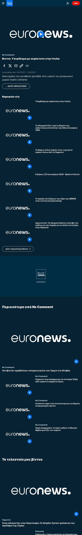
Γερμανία (6, 519)
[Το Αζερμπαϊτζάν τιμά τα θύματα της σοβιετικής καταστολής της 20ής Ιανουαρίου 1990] (57, 135)
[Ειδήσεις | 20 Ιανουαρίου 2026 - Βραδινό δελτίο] (57, 183)
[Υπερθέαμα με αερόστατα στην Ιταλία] (57, 110)
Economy (39, 531)
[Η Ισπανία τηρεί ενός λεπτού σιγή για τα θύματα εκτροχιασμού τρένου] (57, 411)
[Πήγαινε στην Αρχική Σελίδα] (9, 3)
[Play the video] (41, 34)
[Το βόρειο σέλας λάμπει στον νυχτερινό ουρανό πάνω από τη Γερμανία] (57, 159)
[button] (18, 249)
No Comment (8, 367)
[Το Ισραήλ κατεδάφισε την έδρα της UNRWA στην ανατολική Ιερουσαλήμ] (57, 208)
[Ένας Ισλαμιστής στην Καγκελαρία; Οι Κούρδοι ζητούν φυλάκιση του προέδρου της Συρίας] (41, 524)
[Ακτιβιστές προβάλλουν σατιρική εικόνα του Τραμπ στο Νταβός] (41, 370)
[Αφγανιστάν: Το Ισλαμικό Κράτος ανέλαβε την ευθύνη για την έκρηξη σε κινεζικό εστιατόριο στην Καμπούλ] (57, 232)
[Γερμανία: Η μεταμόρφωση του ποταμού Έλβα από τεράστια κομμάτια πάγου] (57, 387)
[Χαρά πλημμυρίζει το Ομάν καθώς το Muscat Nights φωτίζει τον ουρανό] (57, 436)
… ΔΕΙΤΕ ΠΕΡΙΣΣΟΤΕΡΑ (16, 86)
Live (76, 3)
